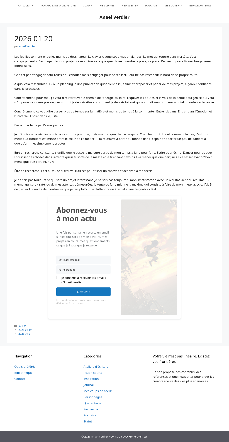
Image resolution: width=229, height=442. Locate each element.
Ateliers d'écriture (96, 366)
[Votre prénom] (83, 269)
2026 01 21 (25, 333)
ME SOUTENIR (173, 5)
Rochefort (91, 415)
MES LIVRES (107, 5)
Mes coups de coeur (98, 391)
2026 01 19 (25, 330)
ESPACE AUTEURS (200, 5)
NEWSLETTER (129, 5)
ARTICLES (28, 5)
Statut (88, 421)
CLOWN (87, 5)
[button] (83, 279)
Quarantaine (92, 403)
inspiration (91, 379)
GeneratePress (138, 436)
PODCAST (151, 5)
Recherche (91, 409)
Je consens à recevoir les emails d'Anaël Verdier (83, 280)
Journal (22, 326)
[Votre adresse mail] (83, 260)
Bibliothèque (23, 373)
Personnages (93, 397)
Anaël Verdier (114, 17)
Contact (19, 379)
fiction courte (93, 373)
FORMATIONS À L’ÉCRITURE (58, 5)
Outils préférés (24, 366)
